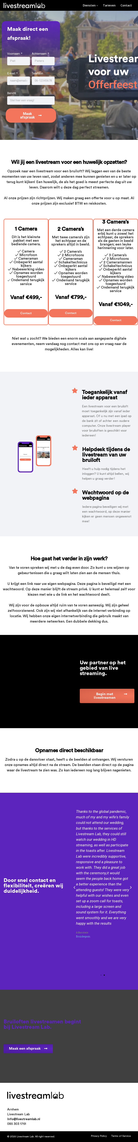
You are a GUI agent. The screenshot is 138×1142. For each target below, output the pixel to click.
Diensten (90, 5)
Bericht (11, 93)
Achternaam (39, 53)
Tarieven (109, 5)
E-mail (11, 73)
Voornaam (13, 53)
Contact (126, 5)
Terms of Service (121, 1136)
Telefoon (37, 73)
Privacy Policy (99, 1136)
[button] (101, 974)
